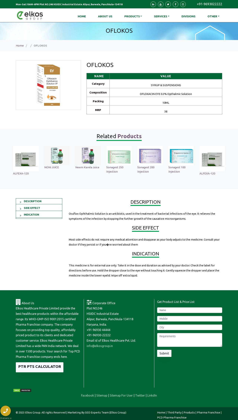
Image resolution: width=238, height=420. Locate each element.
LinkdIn (152, 395)
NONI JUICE (53, 167)
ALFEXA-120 (23, 173)
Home (20, 45)
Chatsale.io (5, 418)
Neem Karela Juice (90, 167)
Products (132, 16)
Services (160, 16)
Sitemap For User (121, 395)
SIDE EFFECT (32, 207)
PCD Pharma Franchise (171, 417)
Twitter (140, 395)
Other (212, 16)
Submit (164, 353)
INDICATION (31, 214)
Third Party (174, 412)
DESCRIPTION (32, 201)
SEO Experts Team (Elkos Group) (105, 412)
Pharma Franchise (208, 412)
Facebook (87, 395)
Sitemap (101, 395)
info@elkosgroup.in (100, 346)
